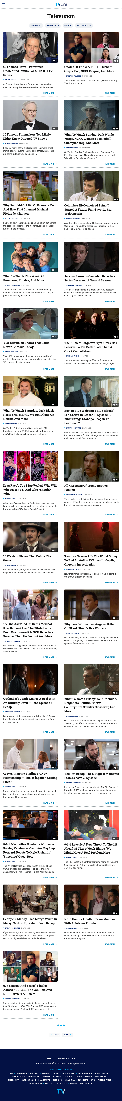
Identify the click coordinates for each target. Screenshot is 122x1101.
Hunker (46, 1076)
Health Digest (18, 1076)
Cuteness (34, 1073)
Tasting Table (104, 1080)
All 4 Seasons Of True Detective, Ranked (86, 488)
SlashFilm (70, 1080)
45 (56, 980)
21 (117, 405)
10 (56, 767)
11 (117, 838)
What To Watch (84, 25)
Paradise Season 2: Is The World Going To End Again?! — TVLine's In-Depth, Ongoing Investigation (90, 560)
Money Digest (101, 1076)
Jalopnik (67, 1076)
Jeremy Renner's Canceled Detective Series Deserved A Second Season (89, 278)
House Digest (34, 1076)
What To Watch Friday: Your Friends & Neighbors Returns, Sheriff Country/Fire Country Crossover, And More (90, 705)
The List (49, 1083)
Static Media (48, 1063)
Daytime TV (36, 25)
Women (73, 1083)
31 (56, 404)
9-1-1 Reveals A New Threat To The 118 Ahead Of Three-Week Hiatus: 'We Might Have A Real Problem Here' (91, 848)
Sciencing (58, 1080)
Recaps (67, 25)
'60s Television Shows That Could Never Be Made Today (26, 345)
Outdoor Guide (29, 1080)
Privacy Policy (66, 1058)
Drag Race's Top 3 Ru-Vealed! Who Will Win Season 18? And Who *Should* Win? (30, 490)
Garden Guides (85, 1073)
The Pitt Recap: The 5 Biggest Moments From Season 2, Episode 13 (91, 776)
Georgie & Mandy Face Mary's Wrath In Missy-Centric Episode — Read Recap (30, 921)
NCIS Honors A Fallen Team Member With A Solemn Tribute (89, 921)
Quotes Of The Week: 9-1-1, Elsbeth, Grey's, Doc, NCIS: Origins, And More (89, 69)
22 (117, 270)
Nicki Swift (13, 1080)
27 (117, 128)
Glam (97, 1073)
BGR (11, 1073)
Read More (48, 93)
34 (56, 618)
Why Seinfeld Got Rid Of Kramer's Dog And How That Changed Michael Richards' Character (29, 209)
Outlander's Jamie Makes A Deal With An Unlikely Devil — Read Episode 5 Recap (29, 703)
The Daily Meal (35, 1083)
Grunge (106, 1073)
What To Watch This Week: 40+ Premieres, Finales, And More (24, 278)
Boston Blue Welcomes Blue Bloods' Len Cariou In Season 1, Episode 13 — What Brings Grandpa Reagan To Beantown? (89, 417)
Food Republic (68, 1073)
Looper (78, 1076)
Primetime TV (53, 25)
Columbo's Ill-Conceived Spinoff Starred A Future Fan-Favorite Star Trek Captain (88, 209)
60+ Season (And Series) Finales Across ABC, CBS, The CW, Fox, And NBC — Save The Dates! (27, 990)
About (50, 1058)
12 (56, 270)
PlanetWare (44, 1080)
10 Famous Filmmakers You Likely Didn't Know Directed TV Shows (27, 136)
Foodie (56, 1073)
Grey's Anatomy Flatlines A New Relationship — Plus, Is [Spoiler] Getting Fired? (30, 778)
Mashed (88, 1076)
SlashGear (83, 1080)
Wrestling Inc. (87, 1083)
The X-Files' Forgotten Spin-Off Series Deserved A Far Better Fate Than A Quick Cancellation (90, 347)
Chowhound (21, 1073)
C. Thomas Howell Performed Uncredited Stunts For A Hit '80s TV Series (28, 71)
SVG (93, 1080)
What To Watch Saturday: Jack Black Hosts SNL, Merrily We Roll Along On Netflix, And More (28, 415)
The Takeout (61, 1083)
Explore (46, 1073)
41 (56, 550)
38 (117, 550)
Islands (57, 1076)
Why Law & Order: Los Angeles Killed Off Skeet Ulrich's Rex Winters (89, 626)
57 (56, 337)
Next (66, 1035)
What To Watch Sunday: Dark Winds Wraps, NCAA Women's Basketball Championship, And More (89, 139)
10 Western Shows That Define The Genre (27, 558)
